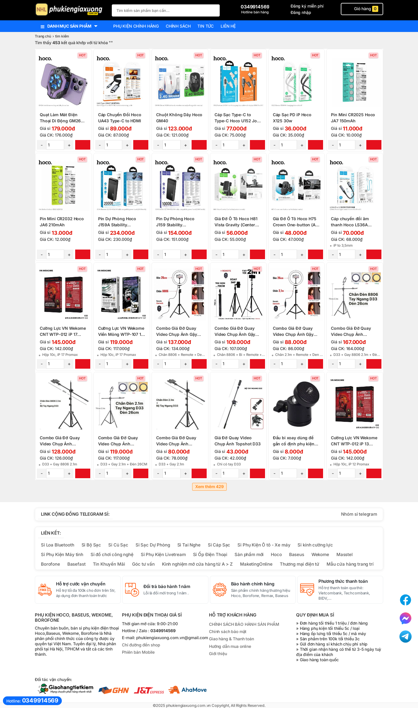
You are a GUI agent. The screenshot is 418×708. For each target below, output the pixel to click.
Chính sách (178, 26)
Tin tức (205, 26)
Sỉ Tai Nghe (189, 545)
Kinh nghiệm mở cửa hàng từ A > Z (197, 564)
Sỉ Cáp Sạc (219, 545)
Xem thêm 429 (209, 486)
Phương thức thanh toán (343, 581)
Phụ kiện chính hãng (136, 26)
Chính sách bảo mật (227, 631)
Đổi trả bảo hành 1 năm (166, 586)
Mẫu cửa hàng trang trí (350, 564)
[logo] (70, 10)
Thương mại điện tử (299, 564)
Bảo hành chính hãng (252, 584)
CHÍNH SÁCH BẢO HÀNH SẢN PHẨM (244, 624)
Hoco (276, 554)
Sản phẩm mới (249, 554)
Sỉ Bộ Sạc (91, 545)
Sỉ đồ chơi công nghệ (112, 554)
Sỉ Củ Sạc (118, 545)
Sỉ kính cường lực (315, 545)
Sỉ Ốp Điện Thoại (210, 554)
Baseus (296, 554)
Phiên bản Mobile (138, 652)
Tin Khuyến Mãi (109, 564)
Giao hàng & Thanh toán (231, 638)
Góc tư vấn (143, 564)
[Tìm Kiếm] (213, 10)
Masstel (344, 554)
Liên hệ (228, 26)
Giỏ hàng (362, 9)
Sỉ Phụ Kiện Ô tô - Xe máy (263, 545)
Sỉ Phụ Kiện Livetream (163, 554)
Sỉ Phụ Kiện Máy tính (62, 554)
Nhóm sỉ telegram (359, 514)
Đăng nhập (301, 12)
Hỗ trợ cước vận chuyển (80, 584)
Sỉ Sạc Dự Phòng (153, 545)
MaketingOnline (256, 564)
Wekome (320, 554)
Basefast (76, 564)
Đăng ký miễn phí (307, 5)
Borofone (50, 564)
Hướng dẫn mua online (230, 646)
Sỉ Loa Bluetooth (57, 545)
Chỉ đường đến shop (141, 645)
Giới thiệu (218, 653)
